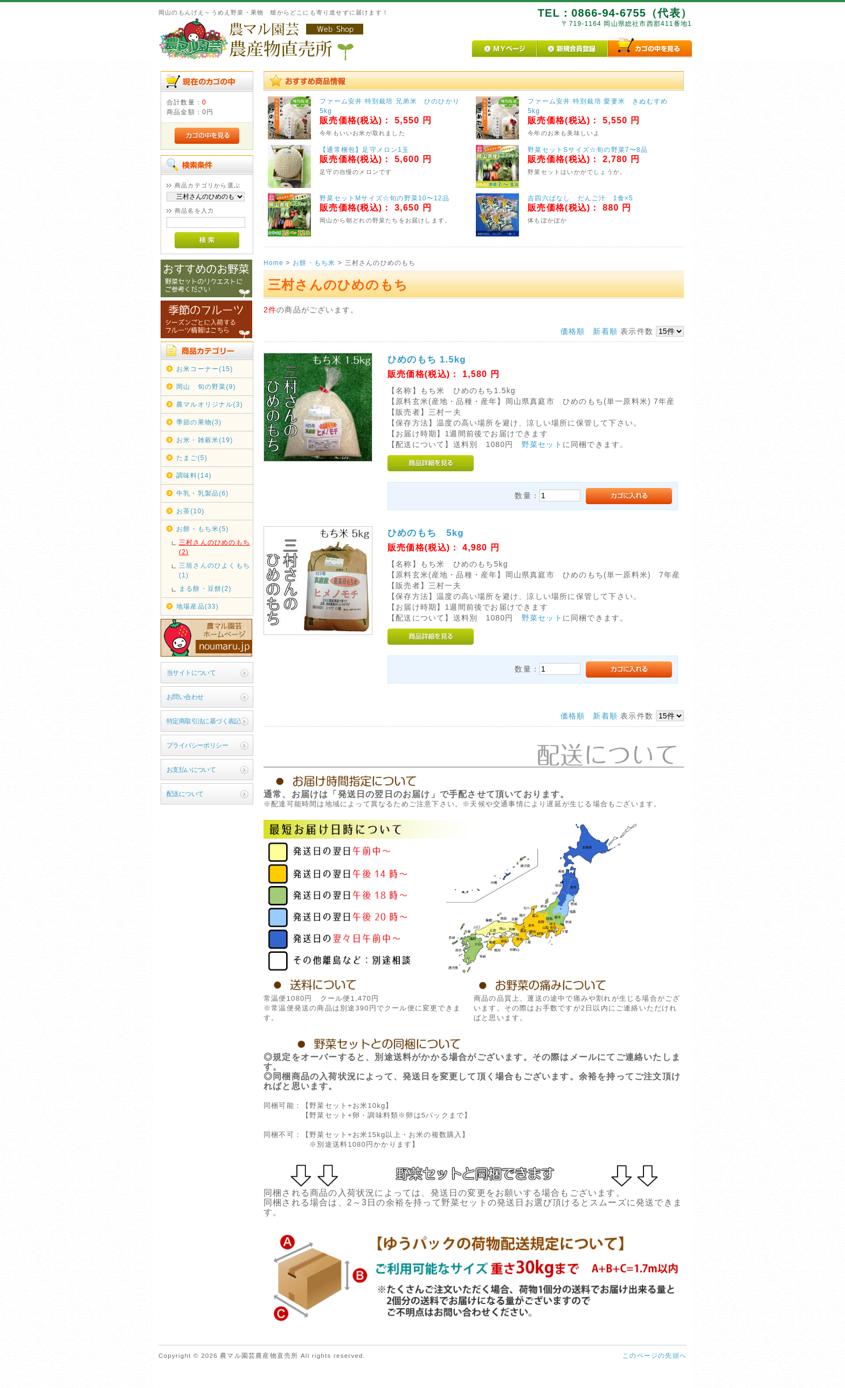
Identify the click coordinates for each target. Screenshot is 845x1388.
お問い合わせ (185, 697)
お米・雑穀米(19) (204, 440)
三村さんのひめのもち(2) (214, 547)
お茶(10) (190, 511)
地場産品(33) (197, 606)
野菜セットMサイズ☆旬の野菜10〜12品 (384, 198)
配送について (185, 794)
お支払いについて (191, 769)
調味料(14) (194, 475)
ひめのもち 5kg (425, 533)
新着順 (605, 331)
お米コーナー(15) (204, 369)
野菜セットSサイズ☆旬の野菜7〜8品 (588, 150)
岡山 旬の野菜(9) (206, 386)
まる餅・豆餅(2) (205, 588)
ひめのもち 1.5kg (426, 359)
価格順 (572, 331)
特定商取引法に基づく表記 (203, 721)
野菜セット (542, 444)
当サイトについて (191, 672)
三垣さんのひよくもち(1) (214, 570)
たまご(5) (191, 458)
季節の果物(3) (198, 422)
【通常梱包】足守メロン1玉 (364, 150)
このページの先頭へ (654, 1355)
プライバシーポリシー (197, 745)
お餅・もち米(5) (202, 529)
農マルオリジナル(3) (209, 404)
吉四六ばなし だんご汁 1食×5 (580, 198)
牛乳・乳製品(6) (202, 493)
